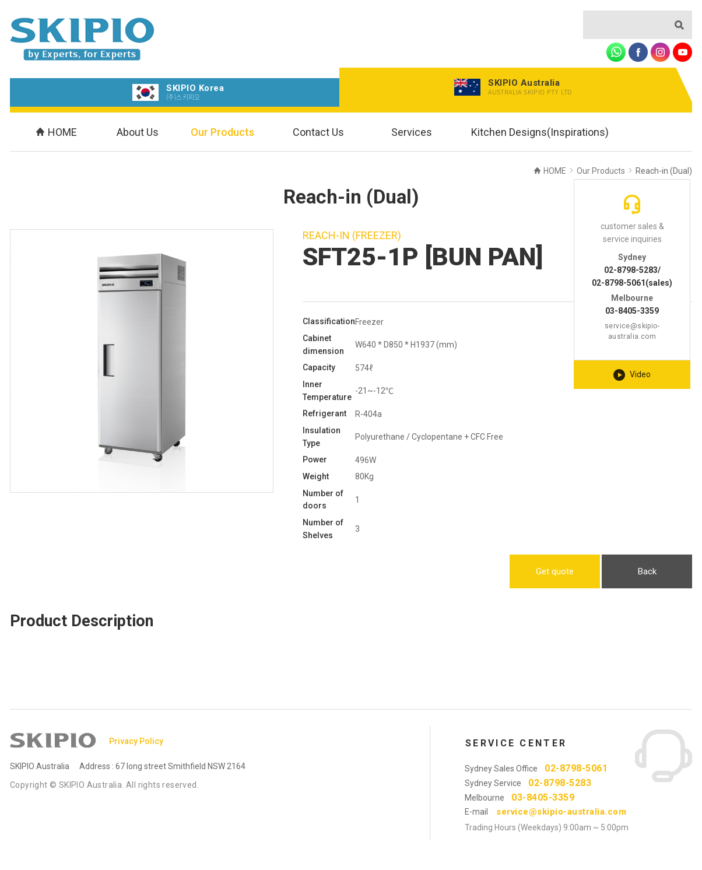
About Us (138, 132)
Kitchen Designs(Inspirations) (540, 132)
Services (411, 132)
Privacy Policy (136, 741)
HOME (56, 132)
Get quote (555, 571)
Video (632, 375)
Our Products (222, 132)
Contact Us (318, 132)
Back (647, 571)
